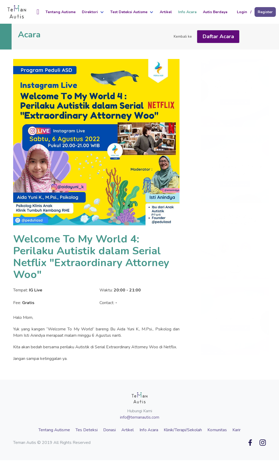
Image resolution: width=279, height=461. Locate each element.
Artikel (166, 11)
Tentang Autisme (61, 11)
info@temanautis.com (139, 417)
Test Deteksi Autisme (128, 11)
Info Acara (187, 11)
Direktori (90, 11)
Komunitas (217, 430)
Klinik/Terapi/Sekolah (183, 430)
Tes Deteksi (87, 430)
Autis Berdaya (215, 11)
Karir (236, 430)
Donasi (109, 430)
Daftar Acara (218, 36)
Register (265, 11)
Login (242, 11)
